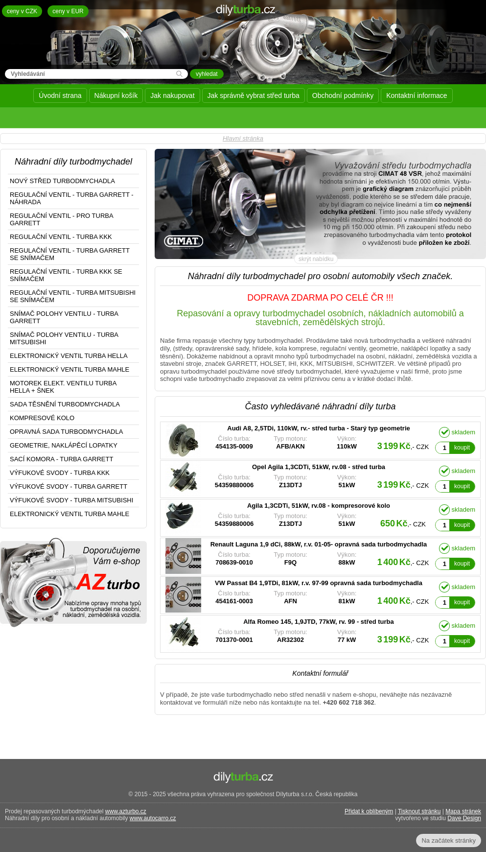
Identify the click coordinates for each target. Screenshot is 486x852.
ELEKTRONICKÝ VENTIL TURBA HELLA (69, 355)
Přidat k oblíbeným (369, 811)
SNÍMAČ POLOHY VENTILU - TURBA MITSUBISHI (64, 338)
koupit (462, 447)
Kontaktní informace (416, 95)
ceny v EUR (67, 11)
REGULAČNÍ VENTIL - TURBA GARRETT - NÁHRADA (72, 198)
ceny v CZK (22, 11)
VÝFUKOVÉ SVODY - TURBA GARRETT (68, 486)
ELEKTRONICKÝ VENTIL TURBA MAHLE (69, 369)
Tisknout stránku (419, 811)
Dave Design (464, 818)
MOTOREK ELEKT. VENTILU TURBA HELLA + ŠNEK (63, 386)
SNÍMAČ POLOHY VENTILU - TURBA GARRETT (64, 317)
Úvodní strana (60, 95)
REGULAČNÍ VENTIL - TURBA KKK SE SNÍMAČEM (66, 275)
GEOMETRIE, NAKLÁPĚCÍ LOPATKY (63, 445)
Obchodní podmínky (342, 95)
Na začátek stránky (448, 840)
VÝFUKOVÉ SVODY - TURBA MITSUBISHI (71, 500)
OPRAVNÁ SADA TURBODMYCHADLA (66, 431)
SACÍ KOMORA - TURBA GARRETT (61, 459)
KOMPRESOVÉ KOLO (42, 418)
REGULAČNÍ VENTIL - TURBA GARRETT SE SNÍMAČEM (70, 254)
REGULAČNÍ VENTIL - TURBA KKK (61, 236)
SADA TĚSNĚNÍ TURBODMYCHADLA (65, 404)
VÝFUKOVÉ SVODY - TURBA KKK (60, 472)
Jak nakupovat (172, 95)
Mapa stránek (463, 811)
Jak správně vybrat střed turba (254, 95)
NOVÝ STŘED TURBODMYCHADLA (62, 181)
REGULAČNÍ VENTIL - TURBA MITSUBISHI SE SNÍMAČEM (73, 296)
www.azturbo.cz (125, 811)
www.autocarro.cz (153, 818)
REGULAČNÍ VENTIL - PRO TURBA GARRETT (62, 219)
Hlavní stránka (243, 138)
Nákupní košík (116, 95)
